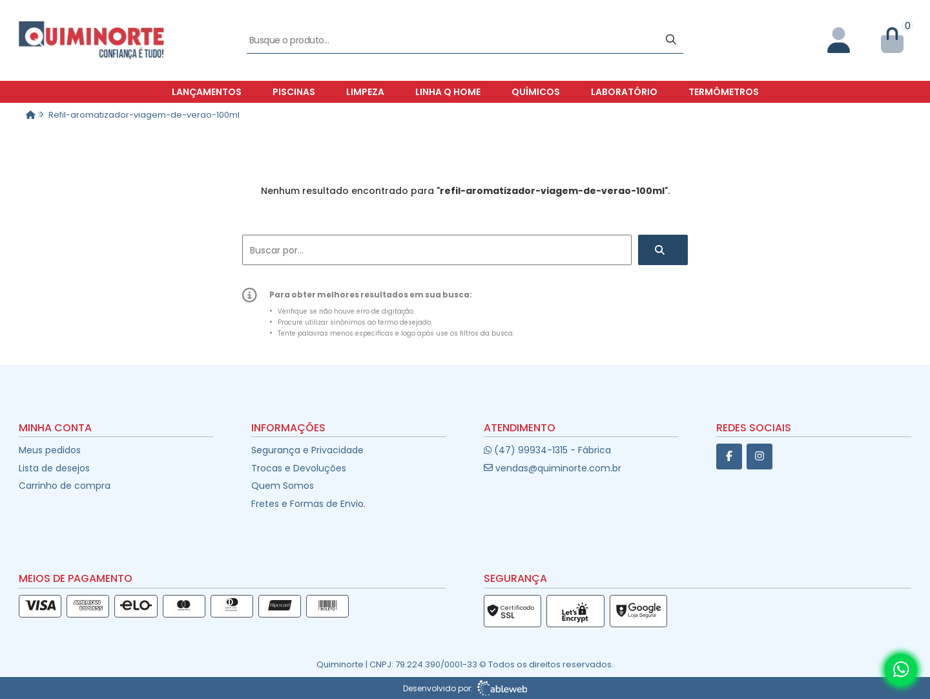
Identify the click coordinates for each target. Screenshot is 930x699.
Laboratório (624, 91)
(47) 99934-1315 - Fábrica (547, 450)
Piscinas (294, 91)
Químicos (536, 91)
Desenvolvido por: (465, 688)
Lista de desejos (54, 468)
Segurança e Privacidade (307, 450)
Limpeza (365, 91)
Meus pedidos (50, 450)
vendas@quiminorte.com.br (552, 468)
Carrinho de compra (64, 485)
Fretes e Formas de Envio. (308, 503)
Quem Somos (282, 485)
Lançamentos (207, 91)
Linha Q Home (447, 91)
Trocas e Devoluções (298, 468)
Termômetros (723, 91)
